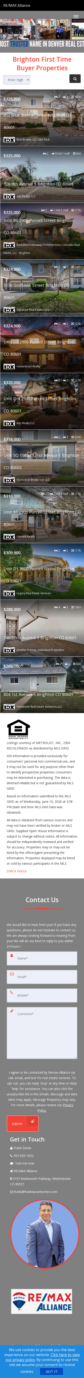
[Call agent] (30, 5)
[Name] (42, 958)
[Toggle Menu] (76, 16)
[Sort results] (16, 80)
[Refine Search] (75, 78)
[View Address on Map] (42, 1181)
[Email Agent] (42, 1192)
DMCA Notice (17, 871)
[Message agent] (42, 1163)
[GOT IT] (51, 1371)
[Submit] (23, 1123)
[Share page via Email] (30, 20)
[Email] (42, 977)
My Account (57, 20)
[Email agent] (22, 20)
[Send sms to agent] (13, 20)
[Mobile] (42, 995)
